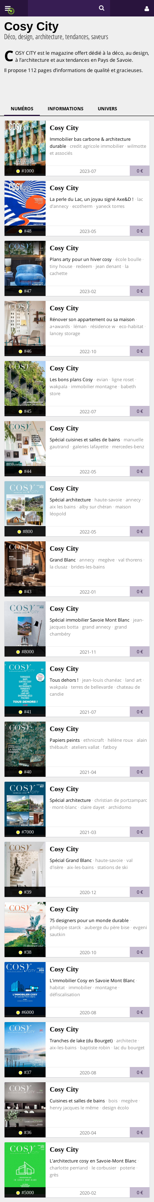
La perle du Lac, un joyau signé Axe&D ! (91, 199)
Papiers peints (65, 740)
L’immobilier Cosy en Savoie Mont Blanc (92, 980)
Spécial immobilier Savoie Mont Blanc (89, 620)
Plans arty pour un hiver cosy (81, 259)
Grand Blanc (63, 560)
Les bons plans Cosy (71, 379)
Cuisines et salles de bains (77, 1100)
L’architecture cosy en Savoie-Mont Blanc (93, 1161)
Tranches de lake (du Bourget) (81, 1040)
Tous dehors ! (64, 680)
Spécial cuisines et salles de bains (85, 439)
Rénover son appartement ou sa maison (92, 319)
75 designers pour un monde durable (89, 920)
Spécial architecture (70, 499)
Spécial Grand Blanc (71, 860)
